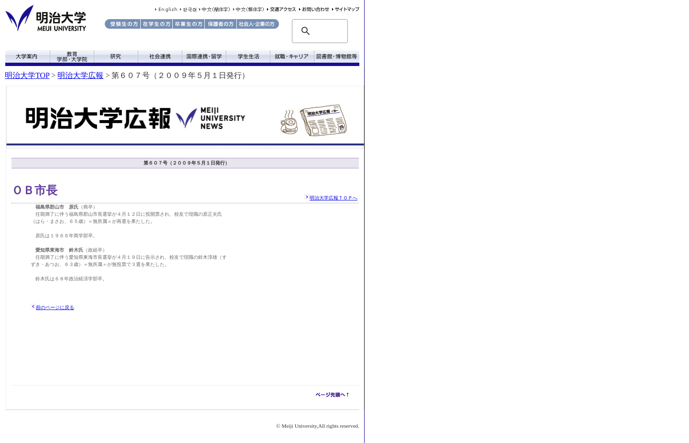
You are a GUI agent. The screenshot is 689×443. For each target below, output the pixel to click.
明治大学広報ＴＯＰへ (333, 197)
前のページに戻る (55, 307)
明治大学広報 (80, 75)
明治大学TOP (27, 75)
